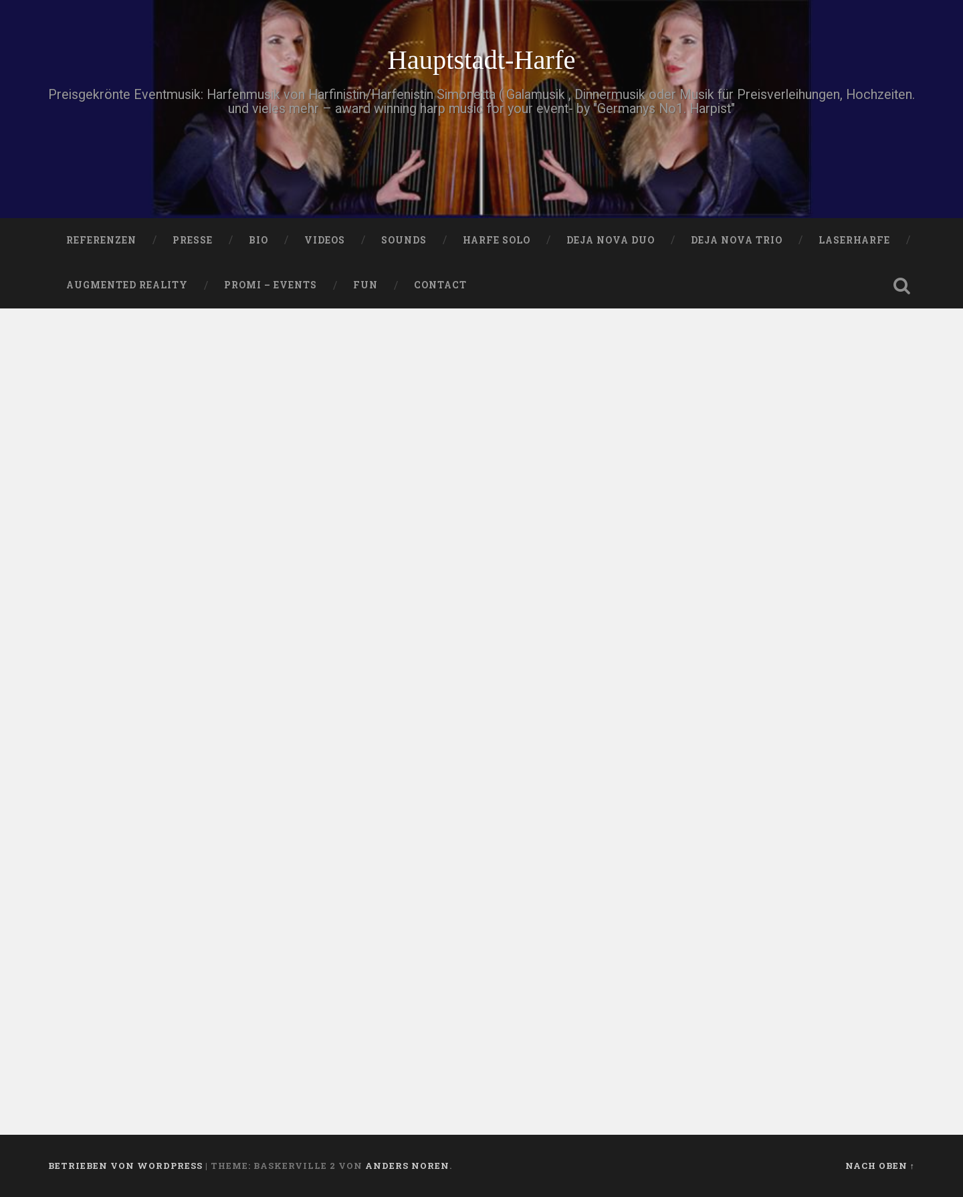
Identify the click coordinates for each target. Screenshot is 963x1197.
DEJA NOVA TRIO (736, 240)
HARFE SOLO (496, 240)
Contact (440, 285)
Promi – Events (270, 285)
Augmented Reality (127, 285)
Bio (258, 240)
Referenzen (101, 240)
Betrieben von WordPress (125, 1165)
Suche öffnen (901, 285)
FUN (365, 285)
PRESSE (193, 240)
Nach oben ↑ (880, 1165)
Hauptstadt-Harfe (481, 60)
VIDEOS (324, 240)
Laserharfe (854, 240)
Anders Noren (407, 1165)
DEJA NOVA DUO (610, 240)
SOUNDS (404, 240)
